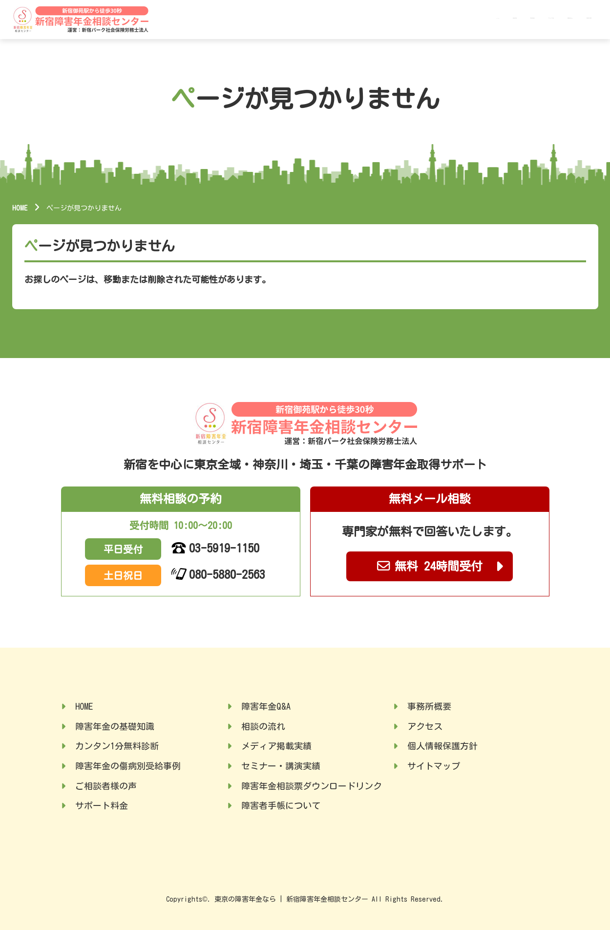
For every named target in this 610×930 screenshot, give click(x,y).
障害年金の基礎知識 (114, 726)
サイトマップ (433, 765)
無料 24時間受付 (430, 565)
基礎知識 (370, 18)
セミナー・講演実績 (280, 765)
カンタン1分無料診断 (117, 745)
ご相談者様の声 (106, 786)
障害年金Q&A (522, 18)
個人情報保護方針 (442, 745)
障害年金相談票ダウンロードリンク (311, 786)
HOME (336, 18)
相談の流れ (263, 726)
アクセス (424, 726)
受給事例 (412, 18)
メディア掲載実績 (276, 745)
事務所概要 (576, 18)
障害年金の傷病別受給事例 (128, 765)
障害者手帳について (280, 805)
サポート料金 (464, 18)
